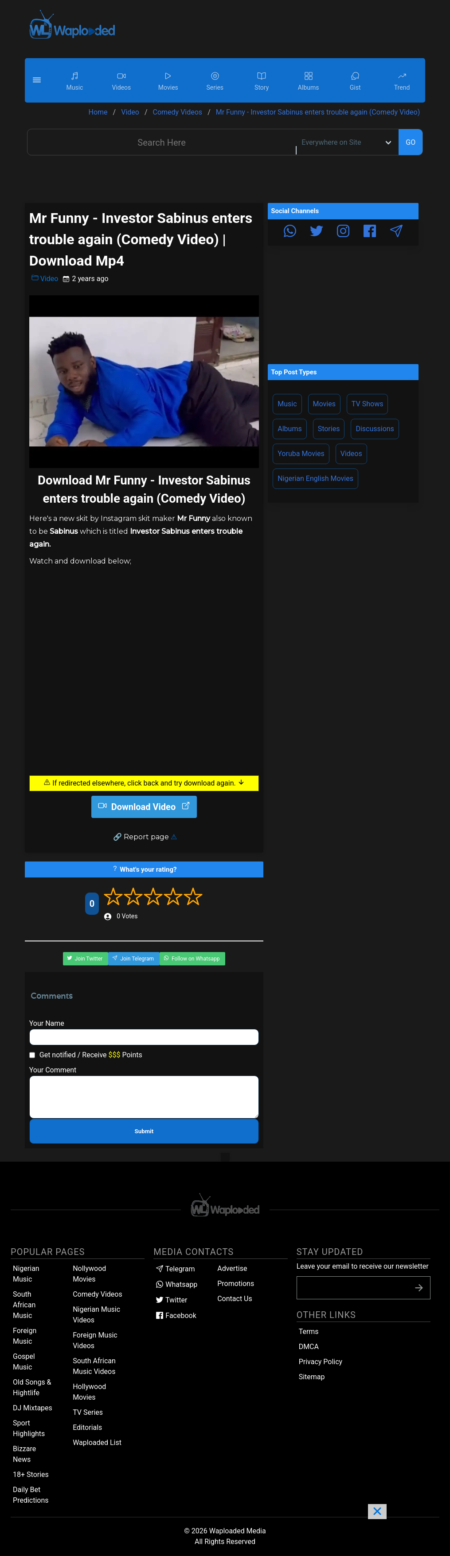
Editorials (87, 1427)
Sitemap (312, 1377)
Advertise (232, 1268)
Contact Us (234, 1298)
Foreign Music (24, 1336)
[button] (38, 80)
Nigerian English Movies (315, 478)
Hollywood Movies (89, 1391)
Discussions (375, 429)
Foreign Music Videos (95, 1340)
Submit (144, 1131)
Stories (329, 429)
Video (45, 278)
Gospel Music (24, 1361)
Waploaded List (97, 1442)
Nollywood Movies (89, 1273)
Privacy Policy (321, 1362)
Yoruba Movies (301, 453)
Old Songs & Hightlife (32, 1387)
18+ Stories (31, 1474)
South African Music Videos (94, 1366)
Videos (351, 453)
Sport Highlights (29, 1428)
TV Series (88, 1412)
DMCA (309, 1346)
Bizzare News (24, 1454)
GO (410, 142)
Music (287, 404)
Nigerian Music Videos (96, 1314)
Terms (309, 1331)
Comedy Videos (97, 1294)
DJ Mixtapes (32, 1408)
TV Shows (367, 404)
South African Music (24, 1305)
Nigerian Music (26, 1273)
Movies (324, 404)
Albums (289, 429)
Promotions (235, 1283)
